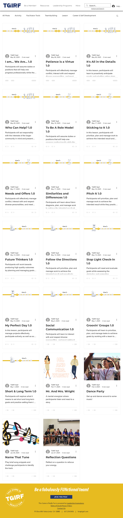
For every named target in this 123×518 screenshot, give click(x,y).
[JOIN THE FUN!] (61, 497)
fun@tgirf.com (83, 512)
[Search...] (97, 6)
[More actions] (36, 56)
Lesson (65, 15)
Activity (18, 15)
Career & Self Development (84, 15)
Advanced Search (97, 9)
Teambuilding (51, 15)
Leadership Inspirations (75, 503)
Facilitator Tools (33, 15)
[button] (117, 16)
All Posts (6, 15)
